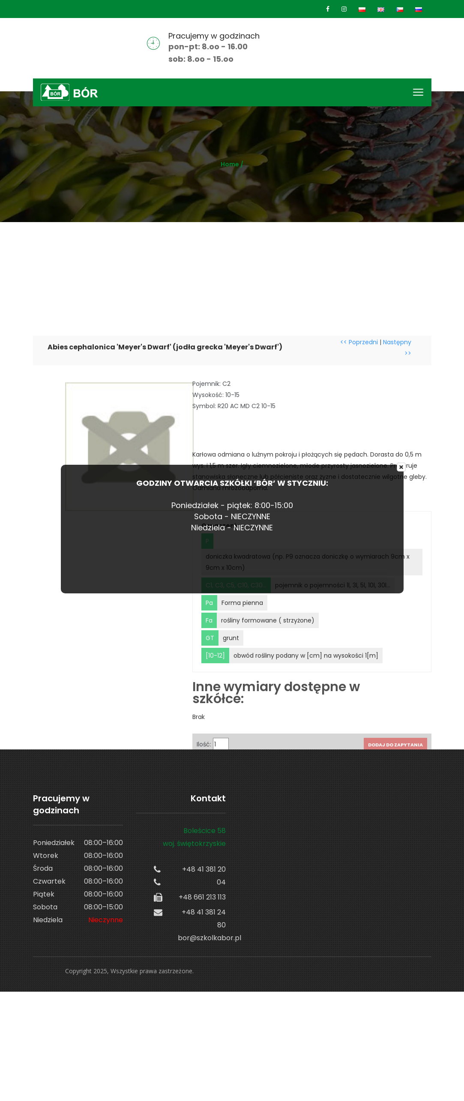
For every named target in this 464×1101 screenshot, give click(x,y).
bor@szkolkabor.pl (202, 938)
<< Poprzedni (359, 397)
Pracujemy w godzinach (214, 36)
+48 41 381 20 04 (204, 875)
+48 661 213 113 (202, 897)
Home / (232, 164)
